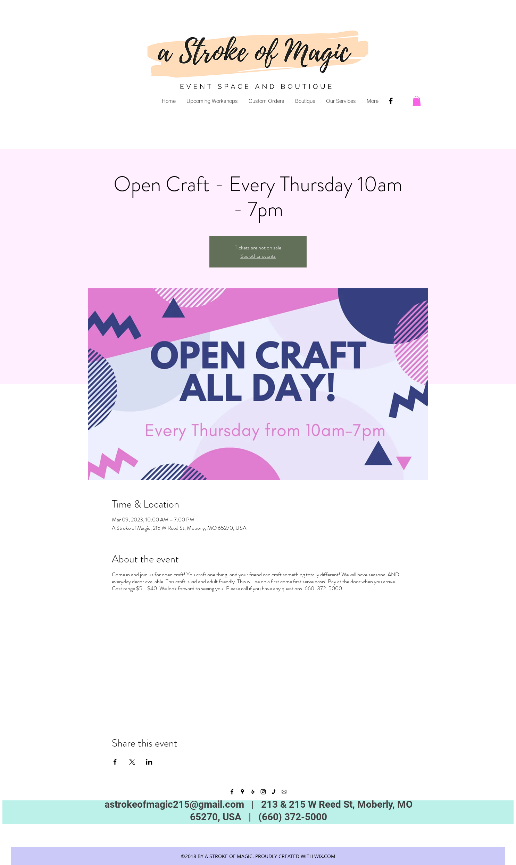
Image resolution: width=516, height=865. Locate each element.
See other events (258, 256)
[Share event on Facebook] (115, 762)
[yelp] (252, 791)
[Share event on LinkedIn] (149, 762)
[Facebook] (390, 101)
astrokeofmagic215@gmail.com (174, 804)
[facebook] (231, 791)
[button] (417, 101)
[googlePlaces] (242, 791)
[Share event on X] (132, 762)
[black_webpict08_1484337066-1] (273, 791)
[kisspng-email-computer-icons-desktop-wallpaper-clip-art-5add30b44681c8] (284, 791)
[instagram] (263, 791)
